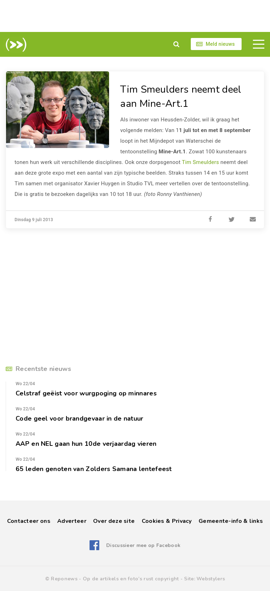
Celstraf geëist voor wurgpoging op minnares (86, 393)
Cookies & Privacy (167, 521)
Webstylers (210, 578)
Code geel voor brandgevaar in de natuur (80, 418)
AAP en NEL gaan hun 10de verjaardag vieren (86, 443)
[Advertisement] (135, 16)
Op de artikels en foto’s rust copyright (131, 578)
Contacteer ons (28, 521)
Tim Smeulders (200, 162)
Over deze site (114, 521)
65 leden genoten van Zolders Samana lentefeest (94, 469)
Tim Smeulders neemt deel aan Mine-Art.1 (180, 96)
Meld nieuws (220, 44)
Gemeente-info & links (231, 521)
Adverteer (71, 521)
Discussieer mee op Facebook (143, 545)
